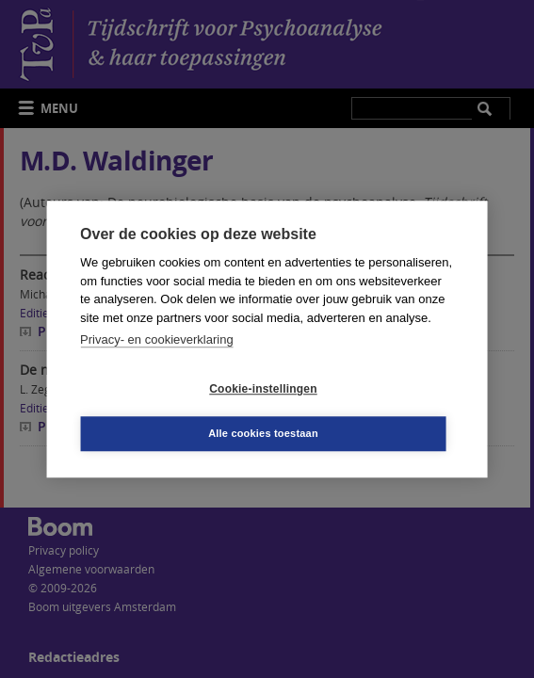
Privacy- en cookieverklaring (157, 339)
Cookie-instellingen (262, 389)
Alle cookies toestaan (263, 433)
